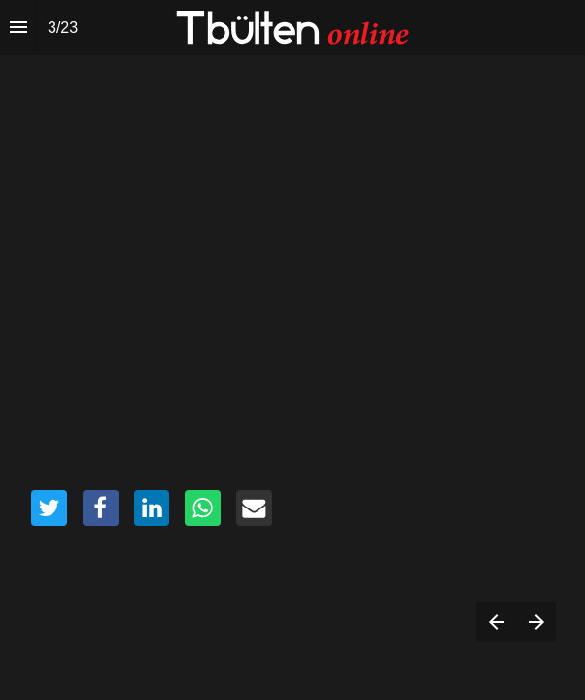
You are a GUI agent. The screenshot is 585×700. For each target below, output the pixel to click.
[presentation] (292, 350)
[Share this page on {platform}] (49, 508)
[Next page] (536, 622)
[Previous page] (496, 622)
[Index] (18, 27)
